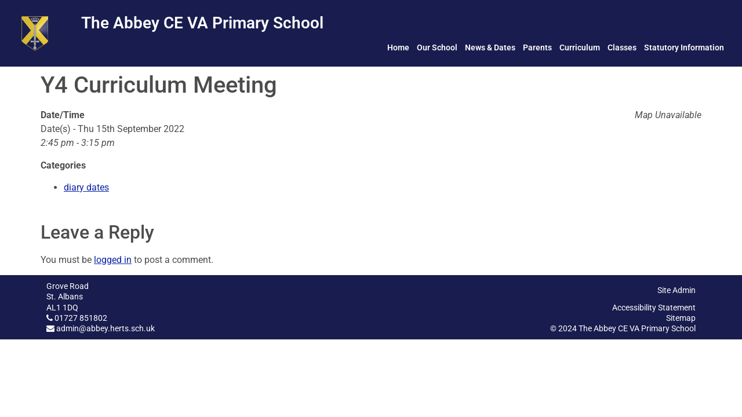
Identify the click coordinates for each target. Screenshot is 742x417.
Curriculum (579, 47)
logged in (113, 259)
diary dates (86, 187)
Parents (537, 47)
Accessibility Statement (654, 307)
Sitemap (681, 318)
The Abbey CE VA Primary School (202, 22)
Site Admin (676, 290)
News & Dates (490, 47)
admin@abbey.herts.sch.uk (105, 328)
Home (398, 47)
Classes (622, 47)
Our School (437, 47)
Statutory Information (684, 47)
